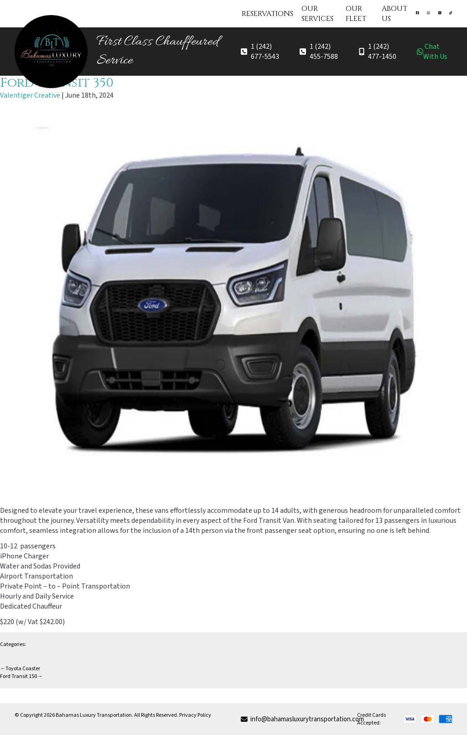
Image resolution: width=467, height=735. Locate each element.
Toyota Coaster (20, 668)
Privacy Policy (195, 715)
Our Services (317, 14)
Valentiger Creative (30, 95)
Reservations (267, 14)
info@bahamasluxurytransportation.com (299, 719)
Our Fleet (356, 14)
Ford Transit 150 (21, 676)
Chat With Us (432, 52)
